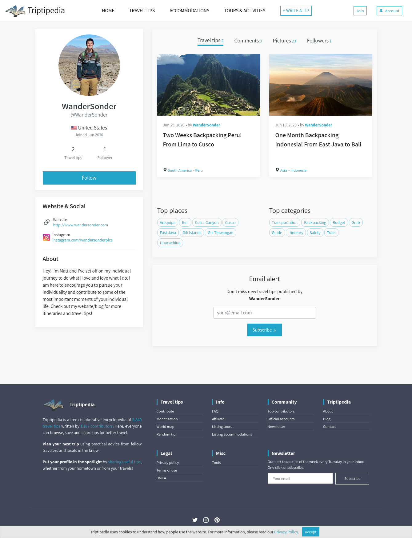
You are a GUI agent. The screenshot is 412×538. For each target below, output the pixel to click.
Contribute (165, 411)
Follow (89, 177)
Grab (356, 222)
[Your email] (300, 478)
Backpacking (315, 222)
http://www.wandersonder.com (80, 225)
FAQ (215, 411)
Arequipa (168, 222)
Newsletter (276, 426)
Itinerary (296, 232)
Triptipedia (35, 11)
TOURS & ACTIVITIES (245, 10)
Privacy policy (168, 462)
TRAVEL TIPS (142, 10)
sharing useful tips (124, 461)
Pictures (284, 40)
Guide (277, 232)
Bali (185, 222)
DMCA (161, 477)
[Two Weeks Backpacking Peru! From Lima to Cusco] (208, 85)
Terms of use (167, 470)
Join (360, 11)
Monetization (167, 418)
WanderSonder (206, 125)
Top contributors (281, 411)
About (328, 411)
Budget (339, 222)
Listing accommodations (232, 434)
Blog (326, 418)
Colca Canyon (207, 222)
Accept (311, 532)
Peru (199, 170)
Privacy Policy (286, 532)
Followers (319, 40)
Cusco (230, 222)
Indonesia (298, 170)
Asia (283, 170)
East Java (168, 232)
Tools (216, 462)
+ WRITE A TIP (296, 11)
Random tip (166, 434)
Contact (329, 426)
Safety (315, 232)
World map (165, 426)
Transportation (285, 222)
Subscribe (264, 330)
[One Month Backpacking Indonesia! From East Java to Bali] (320, 85)
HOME (108, 10)
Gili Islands (191, 232)
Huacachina (170, 242)
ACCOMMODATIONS (189, 10)
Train (331, 232)
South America (180, 170)
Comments (248, 40)
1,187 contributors (96, 426)
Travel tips (210, 40)
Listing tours (222, 426)
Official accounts (281, 418)
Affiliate (218, 418)
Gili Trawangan (220, 232)
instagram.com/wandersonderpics (83, 240)
